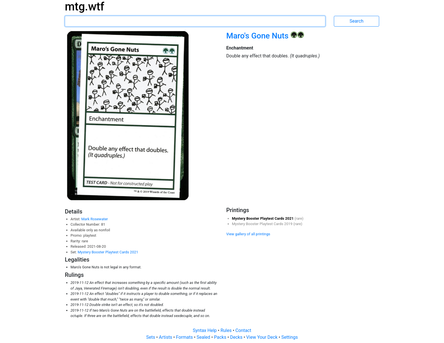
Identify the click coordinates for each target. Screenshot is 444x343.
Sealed (204, 337)
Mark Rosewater (94, 219)
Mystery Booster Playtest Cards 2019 (262, 224)
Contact (243, 330)
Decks (237, 337)
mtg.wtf (84, 6)
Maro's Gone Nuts (258, 35)
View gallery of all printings (248, 234)
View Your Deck (262, 337)
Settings (289, 337)
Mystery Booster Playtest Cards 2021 (108, 252)
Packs (220, 337)
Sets (151, 337)
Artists (166, 337)
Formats (185, 337)
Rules (227, 330)
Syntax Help (205, 330)
